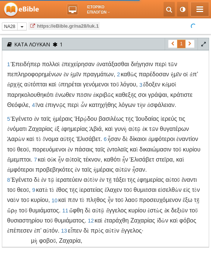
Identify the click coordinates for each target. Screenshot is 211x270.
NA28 (9, 26)
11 (65, 211)
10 (55, 200)
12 (91, 221)
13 (64, 231)
